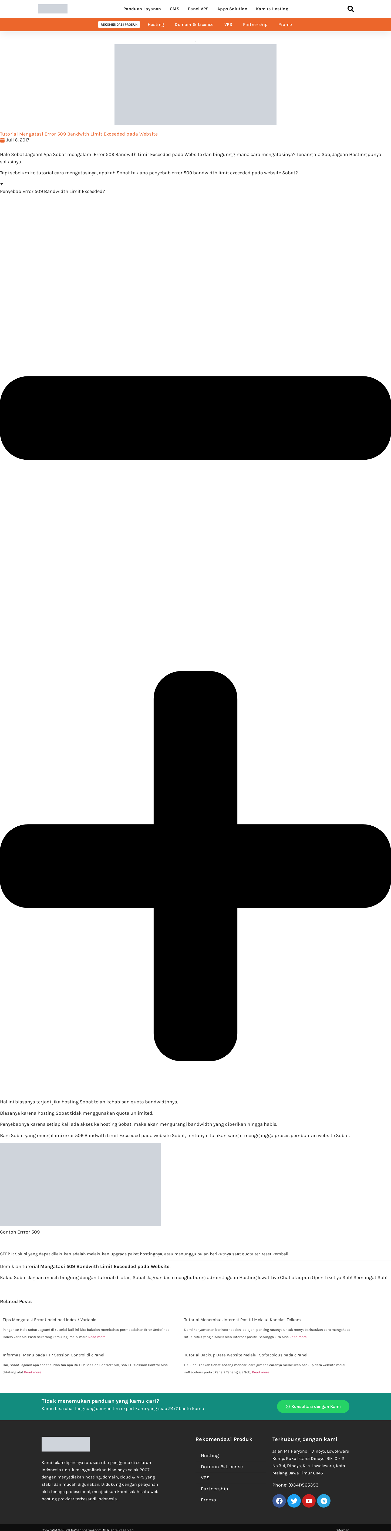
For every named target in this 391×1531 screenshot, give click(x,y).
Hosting (156, 24)
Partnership (255, 24)
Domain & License (194, 24)
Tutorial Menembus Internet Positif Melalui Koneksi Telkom (242, 1319)
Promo (285, 24)
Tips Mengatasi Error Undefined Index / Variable (49, 1319)
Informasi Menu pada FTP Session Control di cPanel (53, 1354)
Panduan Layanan (142, 8)
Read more (97, 1337)
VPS (228, 24)
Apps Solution (232, 8)
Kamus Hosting (272, 8)
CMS (174, 8)
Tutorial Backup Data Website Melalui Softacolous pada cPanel (245, 1354)
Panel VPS (198, 8)
